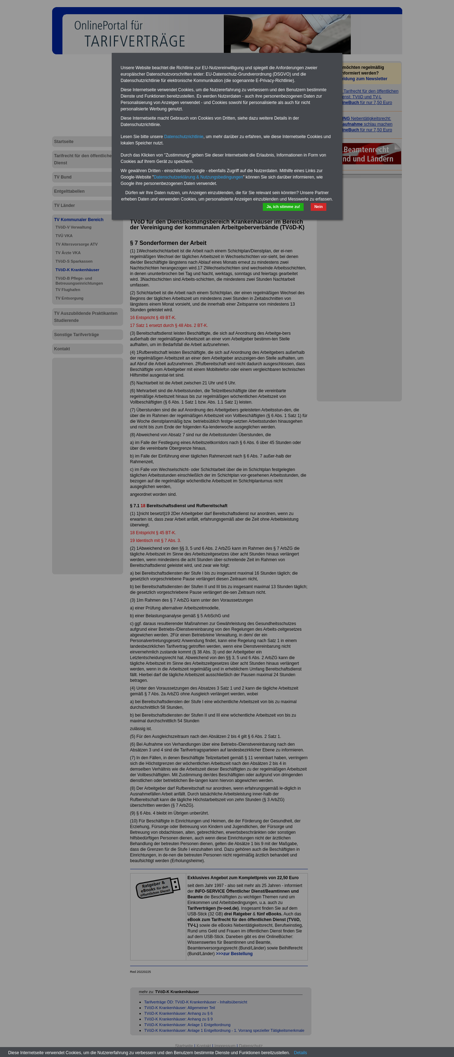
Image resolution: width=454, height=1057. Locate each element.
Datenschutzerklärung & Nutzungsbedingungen (198, 177)
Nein (318, 206)
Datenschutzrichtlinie (184, 136)
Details (300, 1052)
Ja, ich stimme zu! (283, 206)
